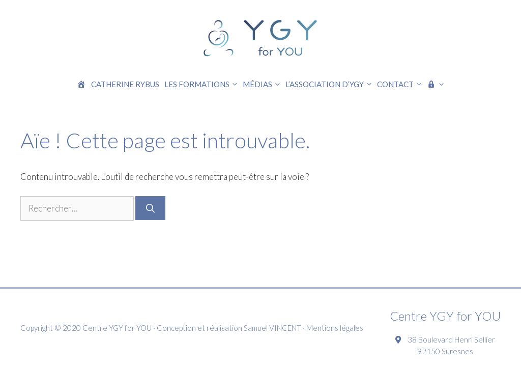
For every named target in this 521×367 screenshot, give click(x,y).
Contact (400, 84)
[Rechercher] (150, 208)
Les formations (202, 84)
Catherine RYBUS (125, 84)
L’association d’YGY (329, 84)
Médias (263, 84)
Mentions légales (334, 327)
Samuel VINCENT (272, 327)
